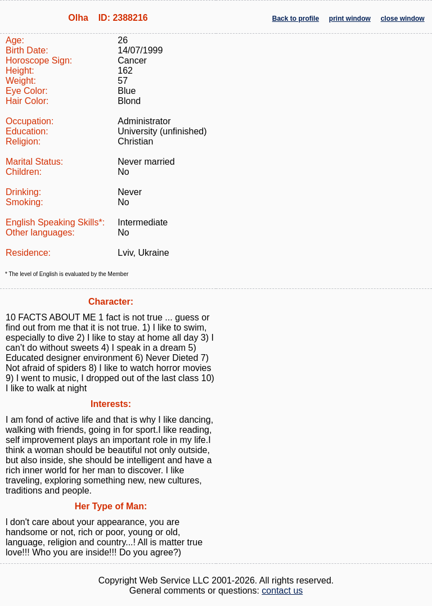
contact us (282, 590)
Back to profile (295, 18)
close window (403, 18)
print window (350, 18)
